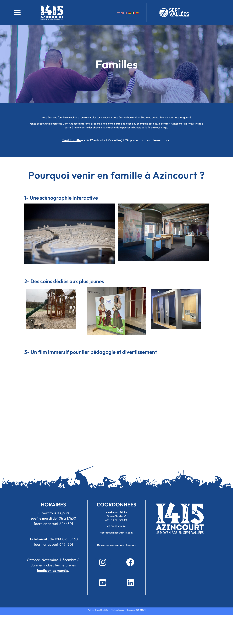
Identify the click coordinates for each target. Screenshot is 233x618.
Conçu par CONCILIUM (136, 610)
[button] (17, 12)
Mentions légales (117, 610)
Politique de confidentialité (98, 610)
